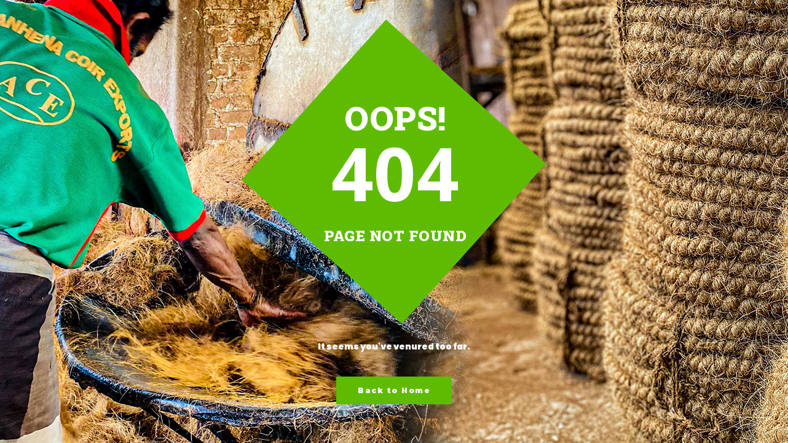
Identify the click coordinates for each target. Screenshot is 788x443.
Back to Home (394, 390)
